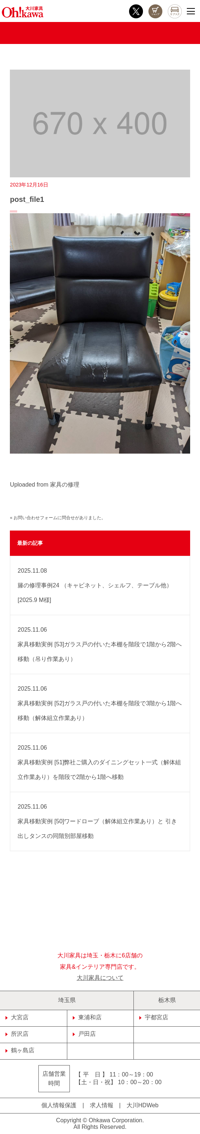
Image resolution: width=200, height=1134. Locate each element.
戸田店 (84, 1034)
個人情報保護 (58, 1105)
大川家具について (100, 978)
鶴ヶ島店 (19, 1050)
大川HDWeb (143, 1105)
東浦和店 (87, 1017)
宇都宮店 (153, 1017)
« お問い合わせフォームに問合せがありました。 (58, 517)
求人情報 (101, 1105)
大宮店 (17, 1017)
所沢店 (17, 1034)
